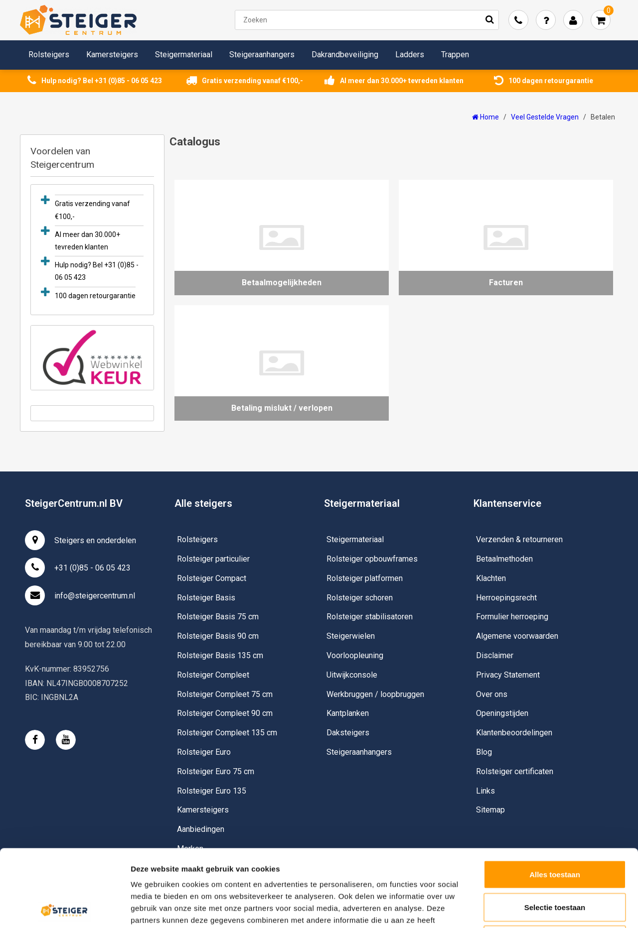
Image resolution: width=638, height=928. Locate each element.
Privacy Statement (508, 675)
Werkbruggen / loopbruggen (375, 694)
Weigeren (554, 862)
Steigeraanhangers (262, 54)
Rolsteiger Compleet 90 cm (225, 713)
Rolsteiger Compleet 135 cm (227, 732)
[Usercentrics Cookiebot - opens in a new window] (64, 908)
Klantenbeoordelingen (514, 732)
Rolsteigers (48, 54)
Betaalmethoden (504, 559)
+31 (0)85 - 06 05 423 (78, 568)
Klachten (491, 578)
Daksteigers (347, 732)
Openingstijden (502, 713)
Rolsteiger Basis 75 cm (218, 616)
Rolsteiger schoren (359, 597)
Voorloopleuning (354, 655)
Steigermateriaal (183, 54)
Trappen (455, 54)
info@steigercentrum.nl (80, 595)
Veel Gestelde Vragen (545, 117)
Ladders (409, 54)
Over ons (491, 694)
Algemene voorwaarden (517, 636)
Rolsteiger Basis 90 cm (218, 636)
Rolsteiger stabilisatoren (369, 616)
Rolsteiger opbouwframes (372, 559)
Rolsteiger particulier (213, 559)
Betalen (603, 117)
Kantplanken (347, 713)
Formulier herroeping (512, 616)
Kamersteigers (112, 54)
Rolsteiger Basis (206, 597)
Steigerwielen (350, 636)
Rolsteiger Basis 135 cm (220, 655)
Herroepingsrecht (506, 597)
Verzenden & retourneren (519, 539)
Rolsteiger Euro (204, 752)
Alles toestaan (554, 797)
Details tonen (538, 908)
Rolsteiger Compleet (213, 675)
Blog (484, 752)
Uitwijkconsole (351, 675)
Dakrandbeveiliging (345, 54)
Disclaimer (494, 655)
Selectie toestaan (555, 830)
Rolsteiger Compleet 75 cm (225, 694)
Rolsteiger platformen (364, 578)
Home (485, 117)
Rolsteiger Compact (211, 578)
